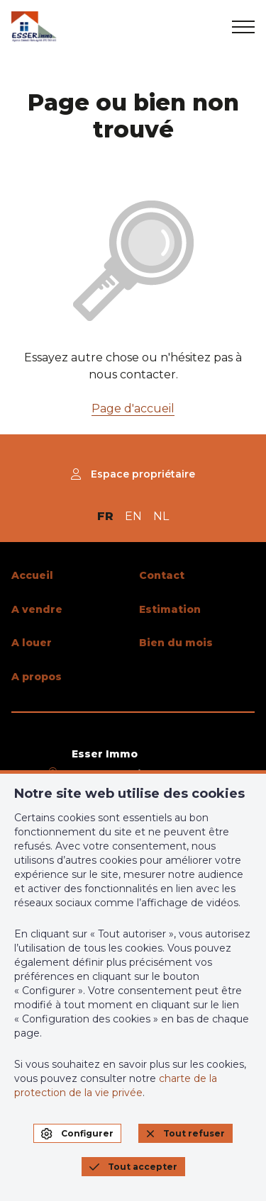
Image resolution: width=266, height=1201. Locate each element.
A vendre (36, 609)
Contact (161, 575)
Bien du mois (176, 642)
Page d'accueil (133, 408)
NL (161, 516)
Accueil (32, 575)
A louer (31, 642)
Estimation (170, 609)
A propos (36, 676)
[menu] (243, 27)
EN (133, 516)
